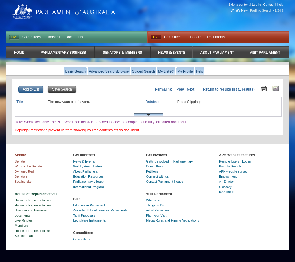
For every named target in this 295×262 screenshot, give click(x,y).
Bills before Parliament (89, 205)
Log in (256, 4)
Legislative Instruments (89, 220)
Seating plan (23, 181)
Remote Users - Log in (235, 161)
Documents (74, 37)
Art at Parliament (158, 210)
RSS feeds (226, 191)
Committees (31, 37)
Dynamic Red (24, 171)
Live (156, 37)
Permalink (163, 89)
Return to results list (220, 89)
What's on (153, 200)
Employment (228, 176)
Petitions (152, 171)
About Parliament (85, 171)
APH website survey (233, 171)
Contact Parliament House (164, 181)
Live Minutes (24, 220)
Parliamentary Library (88, 181)
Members (21, 225)
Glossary (225, 187)
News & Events (84, 161)
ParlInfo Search (230, 166)
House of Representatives (33, 200)
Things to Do (155, 205)
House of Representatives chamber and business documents (33, 210)
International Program (88, 187)
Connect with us (157, 176)
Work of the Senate (28, 166)
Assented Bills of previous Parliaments (100, 210)
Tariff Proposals (84, 215)
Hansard (53, 37)
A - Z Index (226, 181)
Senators (21, 176)
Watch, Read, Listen (87, 166)
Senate (20, 161)
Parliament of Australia (63, 11)
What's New (239, 10)
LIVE (14, 37)
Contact (268, 4)
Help (280, 4)
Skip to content (239, 4)
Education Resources (88, 176)
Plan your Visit (156, 215)
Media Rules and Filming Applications (172, 220)
